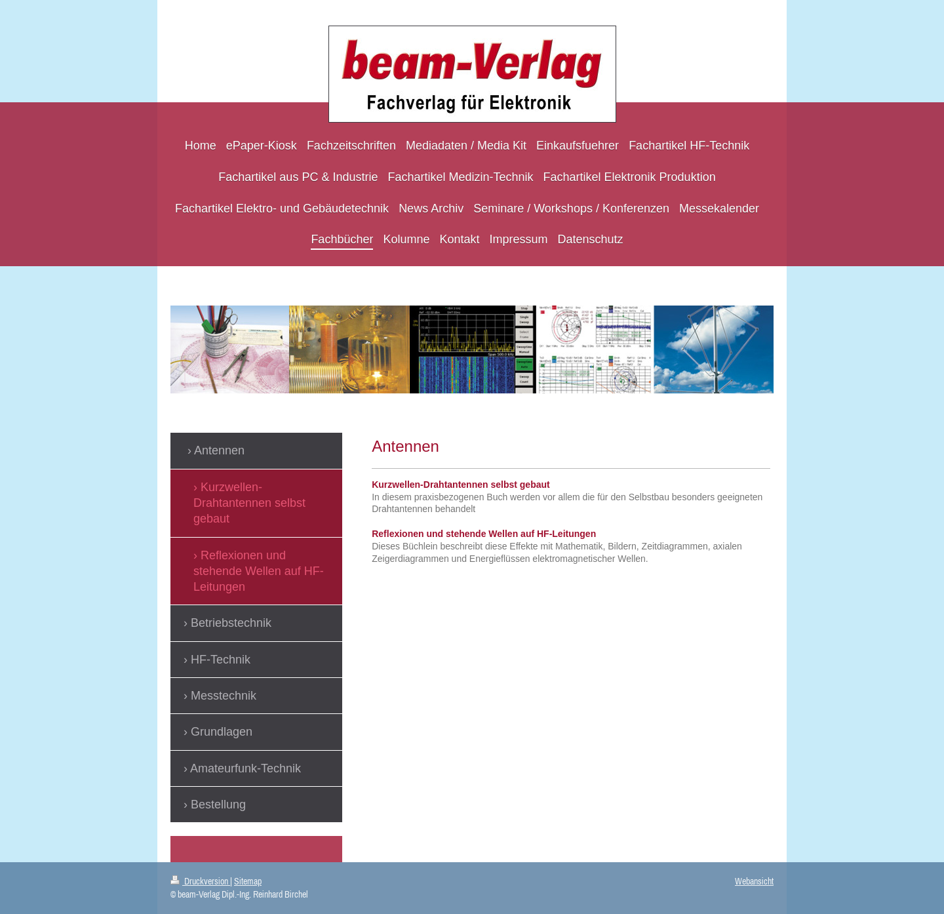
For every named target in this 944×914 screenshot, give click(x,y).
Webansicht (754, 881)
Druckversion (200, 881)
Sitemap (248, 881)
